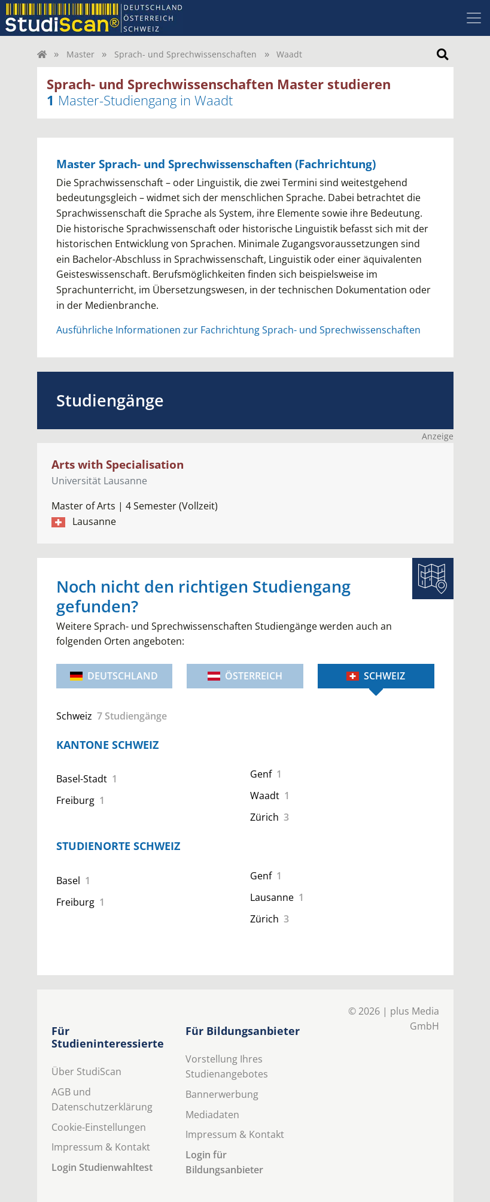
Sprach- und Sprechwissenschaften (185, 54)
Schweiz (375, 675)
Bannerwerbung (221, 1094)
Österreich (245, 675)
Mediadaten (212, 1114)
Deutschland (114, 675)
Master (80, 54)
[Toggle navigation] (474, 18)
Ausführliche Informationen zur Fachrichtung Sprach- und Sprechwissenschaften (238, 329)
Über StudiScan (86, 1071)
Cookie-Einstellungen (98, 1127)
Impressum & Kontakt (100, 1147)
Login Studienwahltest (102, 1167)
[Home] (42, 54)
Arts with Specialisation (117, 464)
